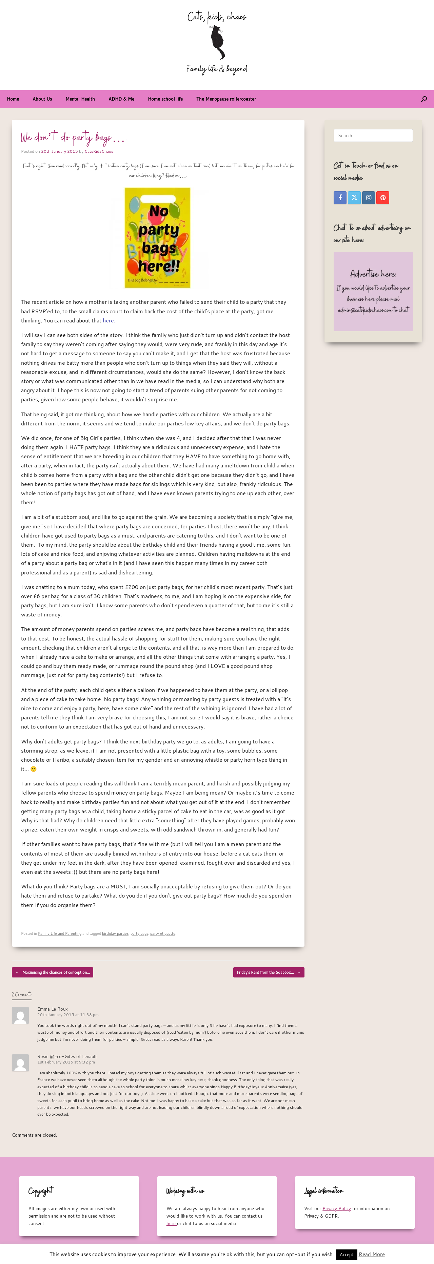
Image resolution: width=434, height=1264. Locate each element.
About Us (42, 99)
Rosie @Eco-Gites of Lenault (67, 1056)
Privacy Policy (336, 1208)
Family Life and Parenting (59, 933)
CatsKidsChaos (98, 151)
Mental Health (80, 99)
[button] (424, 99)
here (171, 1223)
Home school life (165, 99)
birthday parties (115, 933)
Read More (372, 1254)
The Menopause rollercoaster (226, 99)
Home (13, 99)
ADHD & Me (121, 99)
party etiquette (162, 933)
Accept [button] (346, 1254)
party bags (139, 933)
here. (109, 320)
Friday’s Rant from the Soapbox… (269, 972)
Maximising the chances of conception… (52, 972)
